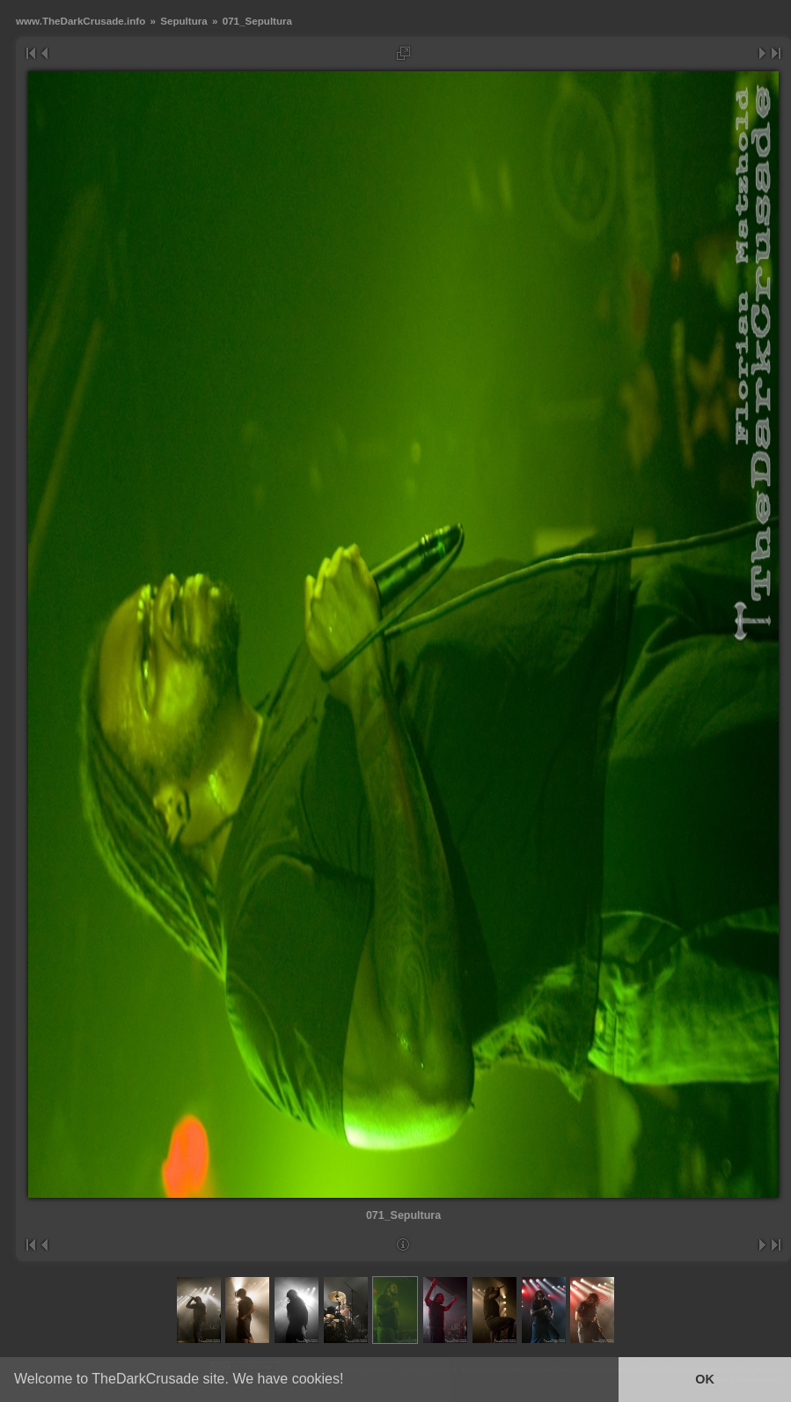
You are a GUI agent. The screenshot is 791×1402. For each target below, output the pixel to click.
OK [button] (704, 1379)
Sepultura (184, 20)
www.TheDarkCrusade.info (80, 20)
